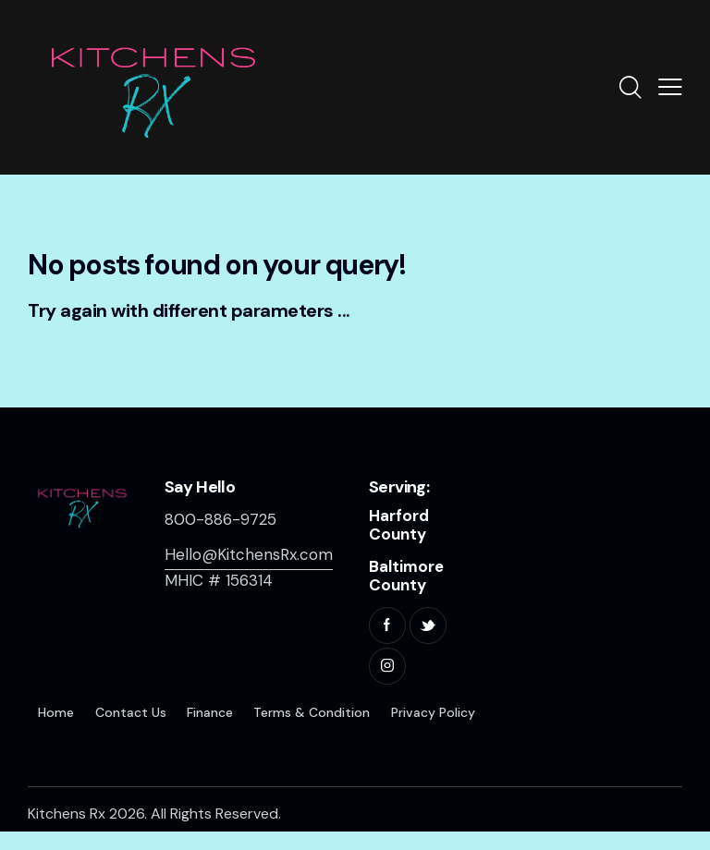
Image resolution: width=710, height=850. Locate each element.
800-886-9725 (220, 519)
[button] (670, 87)
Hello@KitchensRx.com (249, 554)
